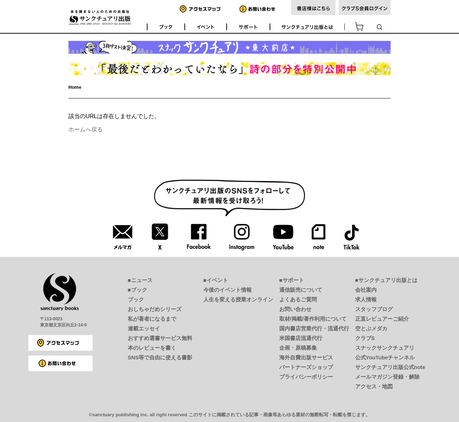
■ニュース (140, 280)
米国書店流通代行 (300, 338)
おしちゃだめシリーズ (155, 309)
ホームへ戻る (85, 129)
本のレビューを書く (152, 348)
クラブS (365, 338)
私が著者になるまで (152, 319)
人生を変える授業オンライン (238, 299)
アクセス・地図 (374, 386)
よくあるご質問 (298, 299)
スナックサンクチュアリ (384, 348)
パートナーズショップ (306, 367)
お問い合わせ (295, 309)
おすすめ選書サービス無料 (160, 338)
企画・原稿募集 (298, 348)
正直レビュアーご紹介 (382, 319)
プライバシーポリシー (306, 377)
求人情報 (366, 299)
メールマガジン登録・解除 (387, 377)
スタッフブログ (374, 309)
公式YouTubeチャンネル (385, 357)
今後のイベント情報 (227, 290)
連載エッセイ (144, 328)
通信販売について (300, 290)
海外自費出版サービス (306, 357)
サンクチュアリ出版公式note (390, 367)
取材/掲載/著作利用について (313, 319)
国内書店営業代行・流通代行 (314, 328)
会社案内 (366, 290)
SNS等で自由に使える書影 (160, 357)
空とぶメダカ (371, 328)
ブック (136, 299)
